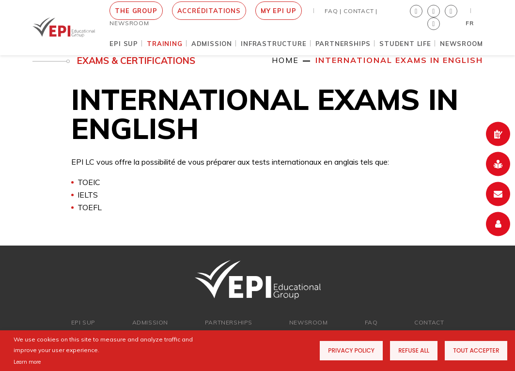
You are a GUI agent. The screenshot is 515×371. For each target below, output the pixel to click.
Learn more (27, 361)
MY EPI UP (279, 11)
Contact (429, 322)
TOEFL (90, 207)
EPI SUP (83, 322)
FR (470, 23)
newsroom (308, 322)
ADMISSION (150, 322)
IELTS (88, 195)
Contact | (360, 11)
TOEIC (89, 182)
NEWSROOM (129, 23)
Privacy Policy (351, 350)
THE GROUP (136, 11)
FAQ (371, 322)
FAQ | (333, 11)
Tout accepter (476, 350)
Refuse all (413, 350)
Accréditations (209, 11)
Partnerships (228, 322)
